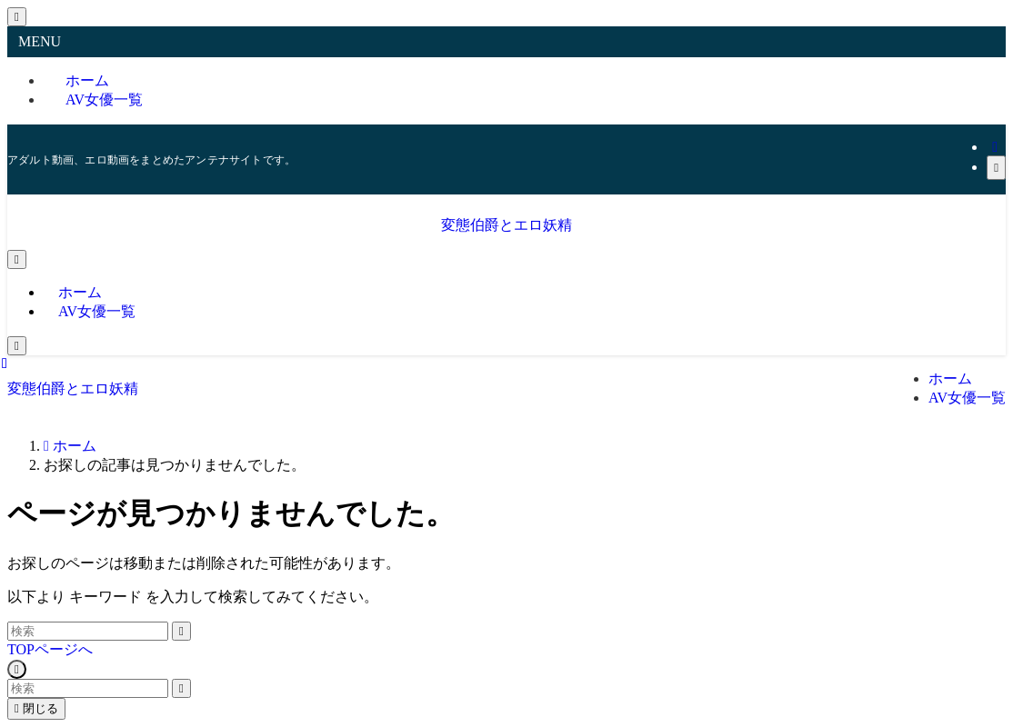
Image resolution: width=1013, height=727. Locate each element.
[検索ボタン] (16, 345)
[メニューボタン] (16, 259)
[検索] (996, 167)
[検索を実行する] (181, 631)
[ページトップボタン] (16, 669)
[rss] (995, 146)
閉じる (36, 708)
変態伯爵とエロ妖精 (506, 225)
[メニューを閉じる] (16, 16)
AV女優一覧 (104, 99)
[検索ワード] (87, 631)
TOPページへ (50, 649)
